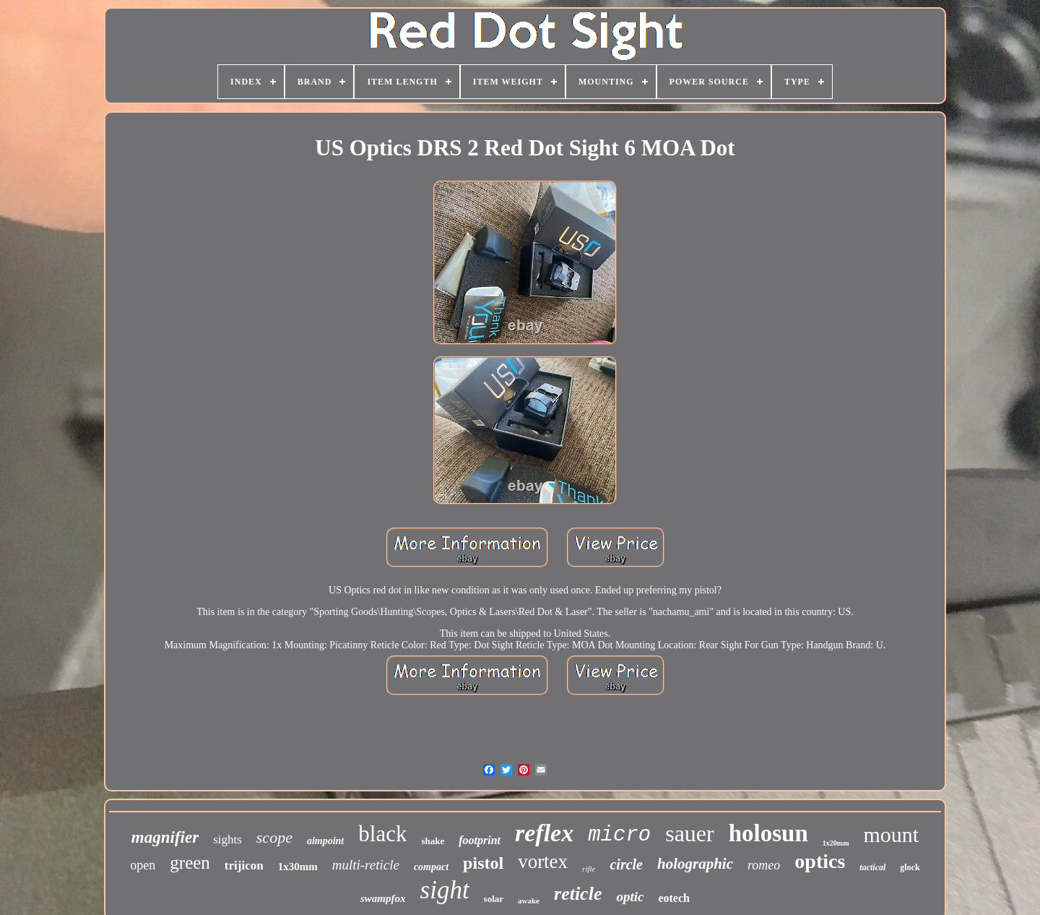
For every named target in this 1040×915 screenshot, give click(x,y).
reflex (544, 833)
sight (444, 890)
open (142, 865)
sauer (689, 833)
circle (626, 864)
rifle (588, 868)
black (382, 833)
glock (909, 867)
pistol (483, 863)
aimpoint (325, 840)
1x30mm (298, 866)
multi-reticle (365, 864)
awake (529, 900)
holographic (695, 863)
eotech (674, 898)
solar (493, 898)
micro (619, 835)
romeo (764, 865)
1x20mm (836, 843)
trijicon (244, 865)
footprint (479, 840)
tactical (872, 867)
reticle (578, 893)
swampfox (383, 898)
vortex (543, 861)
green (190, 862)
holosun (768, 833)
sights (227, 839)
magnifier (165, 837)
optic (630, 896)
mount (891, 834)
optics (819, 861)
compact (431, 867)
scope (274, 837)
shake (432, 840)
